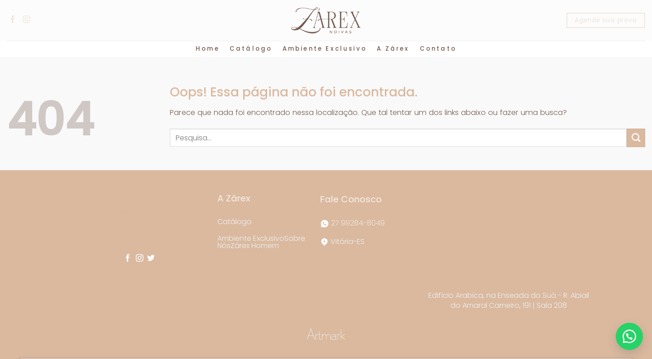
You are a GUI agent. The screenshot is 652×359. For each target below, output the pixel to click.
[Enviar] (636, 138)
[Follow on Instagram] (27, 20)
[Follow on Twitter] (151, 258)
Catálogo (251, 48)
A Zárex (393, 48)
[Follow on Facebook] (13, 20)
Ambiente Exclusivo (325, 48)
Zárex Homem (254, 245)
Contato (438, 48)
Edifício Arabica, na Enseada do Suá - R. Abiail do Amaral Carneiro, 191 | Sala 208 (508, 300)
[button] (629, 336)
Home (208, 48)
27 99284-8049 (358, 223)
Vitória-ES (347, 241)
